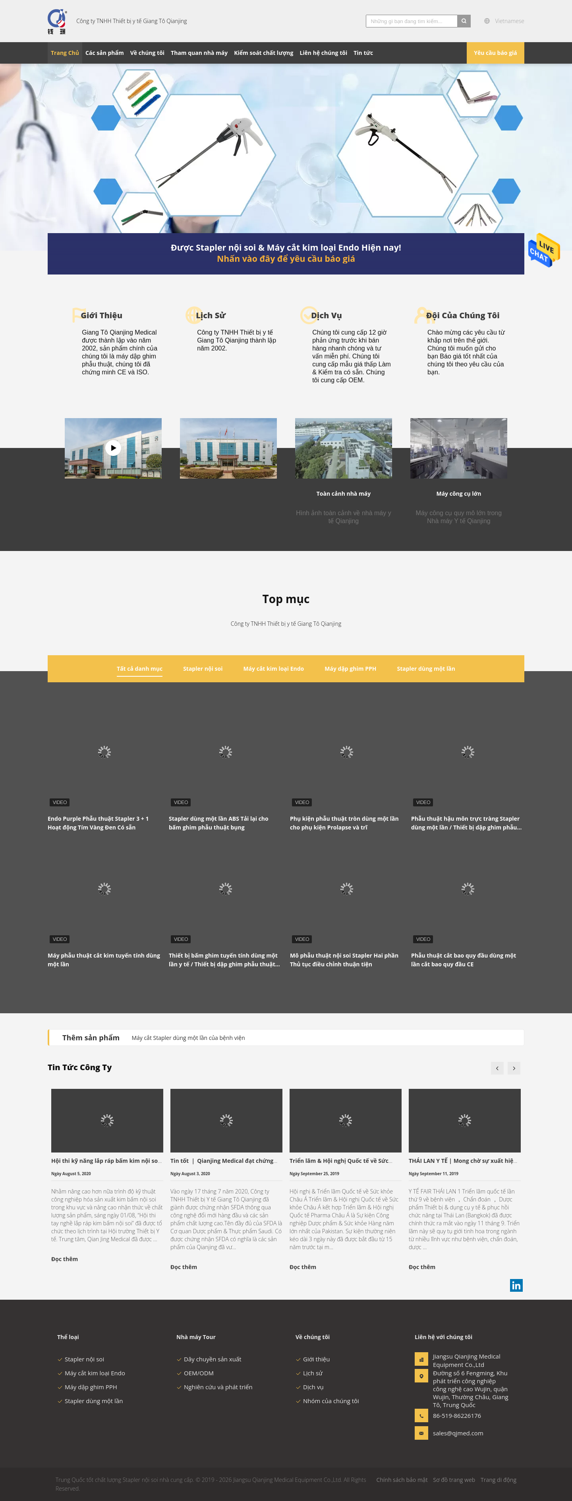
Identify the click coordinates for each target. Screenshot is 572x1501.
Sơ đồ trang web (454, 1479)
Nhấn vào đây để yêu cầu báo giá (286, 258)
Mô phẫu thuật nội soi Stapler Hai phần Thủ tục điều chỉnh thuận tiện (344, 960)
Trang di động (498, 1479)
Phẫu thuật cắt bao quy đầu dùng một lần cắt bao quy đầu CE (463, 960)
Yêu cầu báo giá (495, 52)
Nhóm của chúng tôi (327, 1401)
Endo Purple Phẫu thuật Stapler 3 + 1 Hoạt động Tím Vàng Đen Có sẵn (98, 823)
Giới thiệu (313, 1359)
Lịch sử (309, 1373)
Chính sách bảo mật (401, 1479)
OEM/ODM (195, 1373)
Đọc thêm (64, 1259)
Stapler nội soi (80, 1359)
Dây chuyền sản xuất (209, 1359)
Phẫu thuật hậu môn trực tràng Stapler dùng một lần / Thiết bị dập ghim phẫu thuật (465, 823)
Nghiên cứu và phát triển (214, 1387)
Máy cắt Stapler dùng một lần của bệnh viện (188, 1038)
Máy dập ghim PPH (87, 1387)
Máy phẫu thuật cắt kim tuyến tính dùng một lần (104, 960)
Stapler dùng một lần (90, 1401)
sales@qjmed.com (458, 1433)
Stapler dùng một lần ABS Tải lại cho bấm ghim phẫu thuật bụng (219, 823)
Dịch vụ (310, 1387)
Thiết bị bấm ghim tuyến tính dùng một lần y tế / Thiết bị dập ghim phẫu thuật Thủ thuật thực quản (223, 960)
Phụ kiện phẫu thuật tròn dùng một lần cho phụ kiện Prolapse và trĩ (344, 823)
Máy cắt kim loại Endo (91, 1373)
